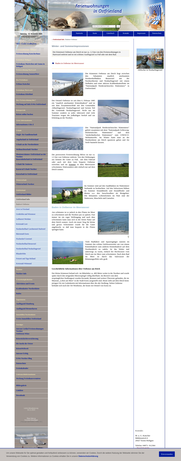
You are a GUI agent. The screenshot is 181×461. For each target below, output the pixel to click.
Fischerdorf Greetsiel (24, 239)
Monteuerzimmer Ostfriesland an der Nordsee (31, 155)
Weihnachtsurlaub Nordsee (27, 149)
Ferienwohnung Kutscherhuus (28, 54)
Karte (95, 33)
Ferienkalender (22, 368)
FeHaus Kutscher (23, 84)
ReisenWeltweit (22, 348)
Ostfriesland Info (23, 199)
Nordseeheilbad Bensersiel (26, 244)
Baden (18, 293)
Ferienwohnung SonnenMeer (27, 74)
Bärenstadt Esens (22, 234)
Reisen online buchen (24, 114)
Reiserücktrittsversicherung (27, 339)
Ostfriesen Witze (22, 334)
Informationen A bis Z (25, 124)
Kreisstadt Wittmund (24, 263)
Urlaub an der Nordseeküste (27, 144)
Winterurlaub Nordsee (25, 184)
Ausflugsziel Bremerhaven (26, 309)
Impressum (141, 33)
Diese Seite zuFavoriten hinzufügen (31, 419)
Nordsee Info (21, 274)
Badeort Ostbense (22, 204)
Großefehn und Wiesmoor (25, 214)
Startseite (79, 33)
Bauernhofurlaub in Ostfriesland (29, 159)
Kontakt (126, 33)
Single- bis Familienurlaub (26, 134)
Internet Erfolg (22, 353)
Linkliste (19, 390)
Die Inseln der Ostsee (24, 344)
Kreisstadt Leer (22, 224)
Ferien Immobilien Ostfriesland (28, 319)
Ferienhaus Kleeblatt (24, 94)
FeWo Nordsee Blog (24, 358)
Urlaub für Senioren (24, 164)
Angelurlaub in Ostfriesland (27, 139)
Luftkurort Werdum (23, 219)
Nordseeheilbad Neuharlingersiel (28, 249)
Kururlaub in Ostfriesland (26, 174)
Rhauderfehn (21, 254)
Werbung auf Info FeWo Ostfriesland (31, 104)
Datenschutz (156, 33)
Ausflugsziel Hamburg (25, 304)
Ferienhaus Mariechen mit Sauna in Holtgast (30, 65)
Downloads (20, 395)
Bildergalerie (21, 385)
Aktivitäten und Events (25, 284)
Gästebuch (110, 33)
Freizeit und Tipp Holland (25, 259)
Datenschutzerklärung (88, 456)
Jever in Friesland (22, 209)
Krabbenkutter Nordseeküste (27, 289)
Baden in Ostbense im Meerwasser (69, 63)
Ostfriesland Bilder (23, 194)
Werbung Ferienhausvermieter (28, 378)
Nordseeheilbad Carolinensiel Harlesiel (30, 229)
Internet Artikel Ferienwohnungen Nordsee (30, 330)
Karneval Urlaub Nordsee (26, 169)
